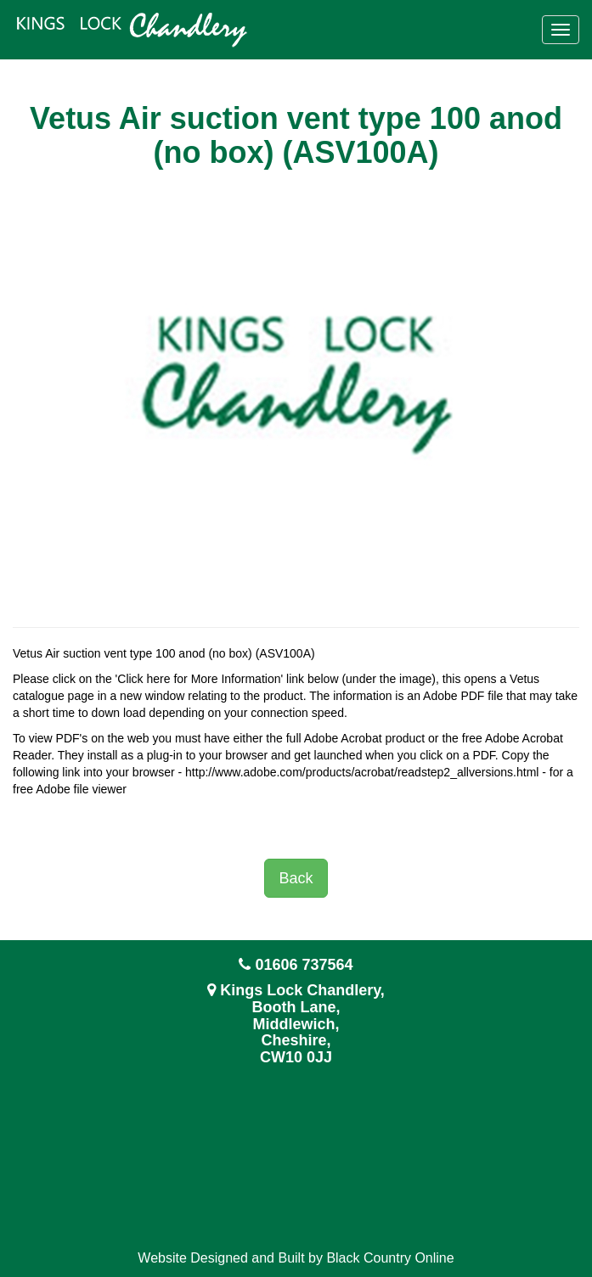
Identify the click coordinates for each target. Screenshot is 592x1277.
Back (296, 878)
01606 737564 (303, 964)
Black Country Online (390, 1258)
